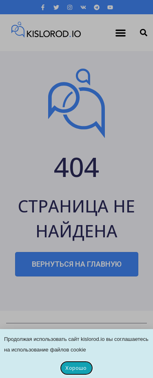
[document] (76, 189)
